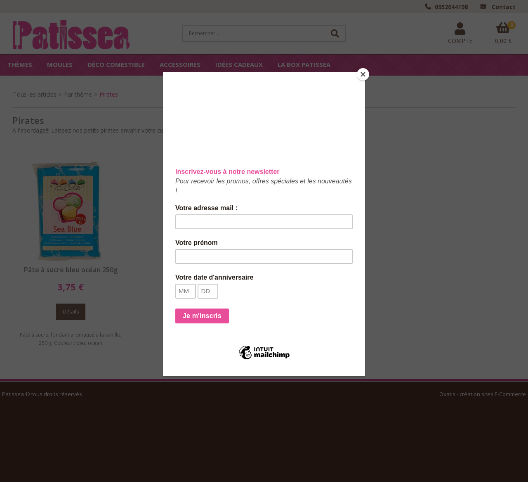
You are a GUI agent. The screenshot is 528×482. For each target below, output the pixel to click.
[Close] (363, 74)
